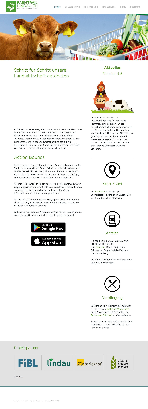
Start (57, 7)
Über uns (135, 7)
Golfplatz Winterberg (118, 309)
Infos (123, 7)
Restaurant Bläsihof (101, 315)
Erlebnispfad (72, 7)
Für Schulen (109, 7)
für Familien (91, 7)
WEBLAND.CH (55, 401)
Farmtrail (100, 191)
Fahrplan (100, 247)
